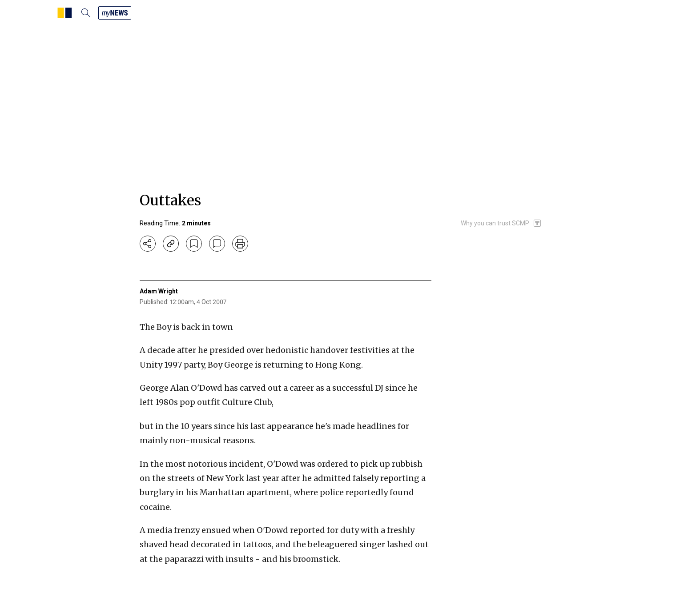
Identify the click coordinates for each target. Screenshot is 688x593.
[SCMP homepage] (64, 13)
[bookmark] (194, 244)
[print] (240, 244)
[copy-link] (171, 244)
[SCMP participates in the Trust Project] (501, 223)
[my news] (114, 13)
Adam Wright (159, 291)
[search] (85, 13)
